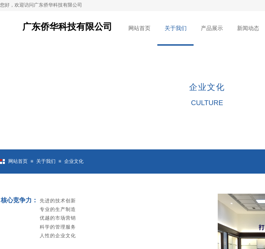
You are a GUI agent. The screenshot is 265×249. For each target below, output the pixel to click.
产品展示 (212, 28)
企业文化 (74, 161)
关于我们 (176, 28)
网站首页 (139, 28)
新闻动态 (248, 28)
